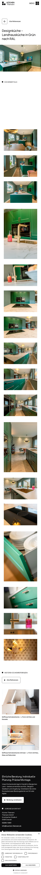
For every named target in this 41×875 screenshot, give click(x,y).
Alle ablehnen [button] (31, 865)
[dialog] (20, 853)
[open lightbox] (20, 140)
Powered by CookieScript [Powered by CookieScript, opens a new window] (20, 873)
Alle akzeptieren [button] (11, 865)
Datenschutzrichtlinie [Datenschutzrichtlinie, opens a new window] (26, 849)
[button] (34, 3)
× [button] (39, 834)
